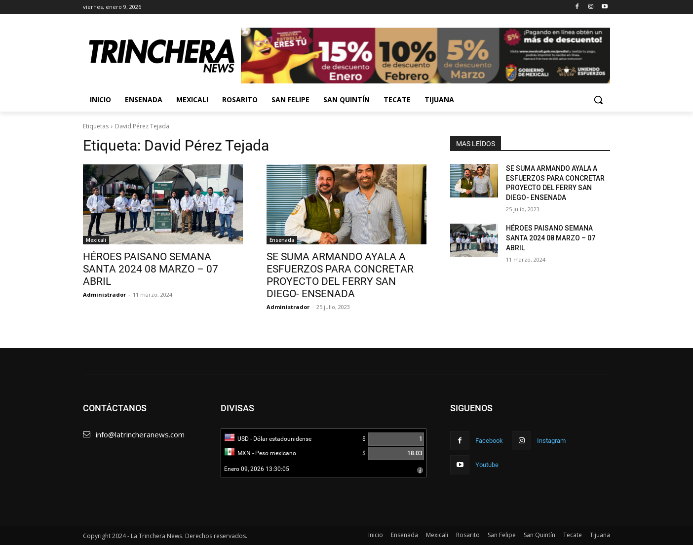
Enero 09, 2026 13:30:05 (256, 469)
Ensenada (282, 239)
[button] (598, 100)
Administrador (104, 294)
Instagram (551, 440)
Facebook (489, 440)
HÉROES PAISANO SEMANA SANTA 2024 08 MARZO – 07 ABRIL (150, 269)
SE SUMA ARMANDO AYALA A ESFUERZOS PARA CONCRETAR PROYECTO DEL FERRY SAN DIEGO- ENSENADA (340, 275)
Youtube (487, 464)
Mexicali (96, 239)
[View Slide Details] (425, 55)
